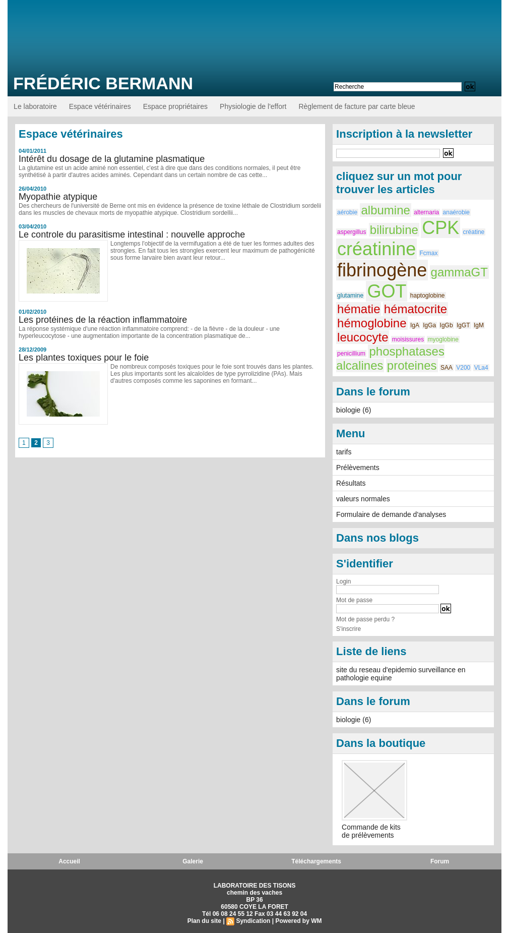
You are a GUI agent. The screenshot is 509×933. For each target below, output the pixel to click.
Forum (439, 861)
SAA (446, 367)
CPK (440, 227)
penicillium (351, 353)
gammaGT (459, 272)
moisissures (408, 339)
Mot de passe (354, 600)
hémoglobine (371, 323)
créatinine (376, 249)
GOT (386, 291)
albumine (385, 210)
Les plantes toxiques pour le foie (84, 358)
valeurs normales (363, 499)
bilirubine (394, 230)
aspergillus (351, 232)
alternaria (426, 212)
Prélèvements (357, 467)
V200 (463, 367)
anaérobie (456, 212)
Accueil (69, 861)
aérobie (347, 212)
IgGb (446, 325)
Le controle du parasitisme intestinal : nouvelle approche (132, 234)
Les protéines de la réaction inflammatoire (103, 320)
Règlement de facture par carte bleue (356, 106)
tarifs (343, 452)
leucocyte (362, 337)
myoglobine (443, 339)
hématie (358, 309)
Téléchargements (316, 861)
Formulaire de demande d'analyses (391, 514)
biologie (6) (353, 410)
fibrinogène (382, 270)
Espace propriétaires (175, 106)
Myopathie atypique (58, 197)
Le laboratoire (35, 106)
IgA (414, 325)
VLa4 (481, 367)
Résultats (350, 483)
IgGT (463, 325)
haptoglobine (427, 295)
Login (343, 581)
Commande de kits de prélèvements (371, 831)
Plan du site (204, 920)
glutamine (350, 295)
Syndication (253, 920)
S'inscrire (348, 628)
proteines (412, 365)
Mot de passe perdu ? (365, 619)
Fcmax (429, 253)
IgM (479, 325)
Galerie (192, 861)
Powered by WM (298, 920)
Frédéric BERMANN (103, 83)
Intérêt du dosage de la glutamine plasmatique (112, 159)
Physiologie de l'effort (253, 106)
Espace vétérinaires (100, 106)
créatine (474, 232)
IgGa (429, 325)
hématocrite (415, 309)
